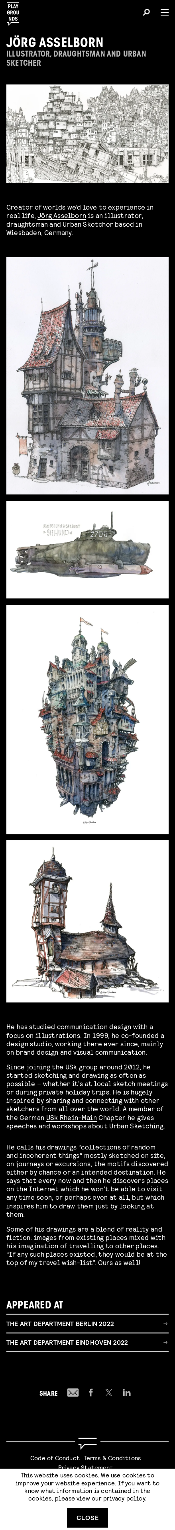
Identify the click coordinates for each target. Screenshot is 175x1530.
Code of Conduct (55, 1457)
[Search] (146, 14)
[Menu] (161, 12)
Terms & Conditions (112, 1457)
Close (88, 1517)
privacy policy (124, 1498)
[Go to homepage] (87, 1444)
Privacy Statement (85, 1467)
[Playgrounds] (15, 11)
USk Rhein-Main (71, 1118)
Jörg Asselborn (61, 215)
